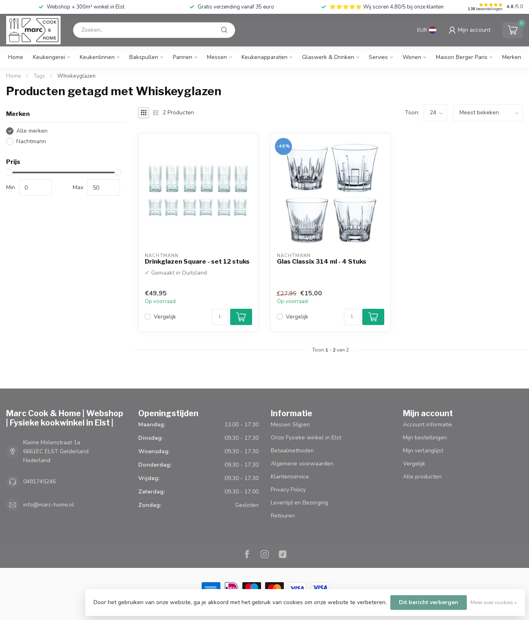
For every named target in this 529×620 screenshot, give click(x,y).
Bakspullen (143, 57)
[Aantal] (220, 317)
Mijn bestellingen (425, 437)
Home (15, 57)
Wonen (412, 57)
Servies (378, 57)
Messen (217, 57)
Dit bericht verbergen (428, 602)
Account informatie (427, 424)
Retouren (283, 516)
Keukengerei (49, 57)
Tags (39, 76)
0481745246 (39, 481)
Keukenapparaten (264, 57)
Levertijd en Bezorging (299, 502)
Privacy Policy (288, 489)
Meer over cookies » (493, 602)
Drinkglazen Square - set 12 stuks (197, 261)
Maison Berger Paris (462, 57)
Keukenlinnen (97, 57)
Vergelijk (165, 317)
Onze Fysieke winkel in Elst (306, 437)
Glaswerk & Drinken (328, 57)
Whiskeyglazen (76, 76)
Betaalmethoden (292, 450)
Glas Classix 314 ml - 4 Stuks (321, 261)
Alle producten (422, 476)
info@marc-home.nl (48, 505)
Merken (511, 57)
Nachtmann (31, 141)
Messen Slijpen (290, 424)
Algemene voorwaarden (302, 463)
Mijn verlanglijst (423, 450)
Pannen (182, 57)
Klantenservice (290, 476)
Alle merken (32, 131)
